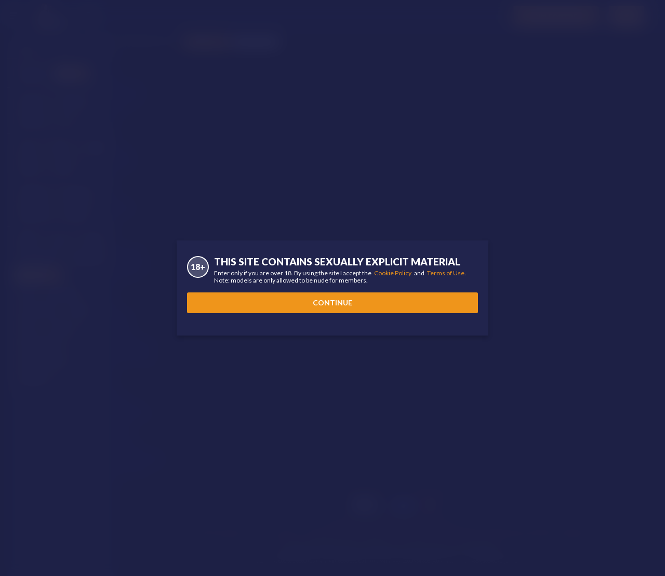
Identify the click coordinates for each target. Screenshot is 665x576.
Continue (332, 302)
